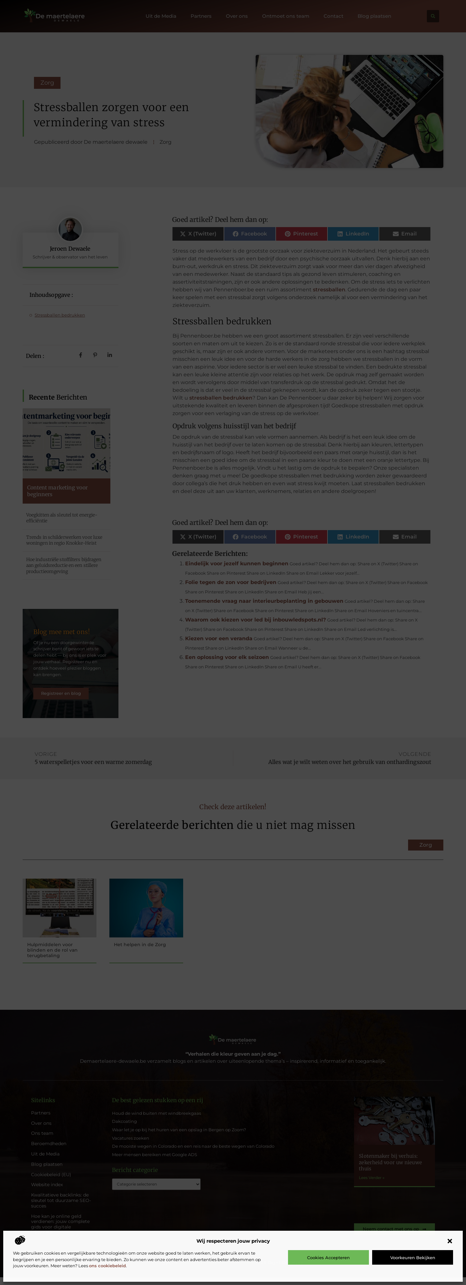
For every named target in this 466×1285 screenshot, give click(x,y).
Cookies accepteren (328, 1257)
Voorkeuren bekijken (412, 1257)
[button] (450, 1241)
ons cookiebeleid (107, 1265)
